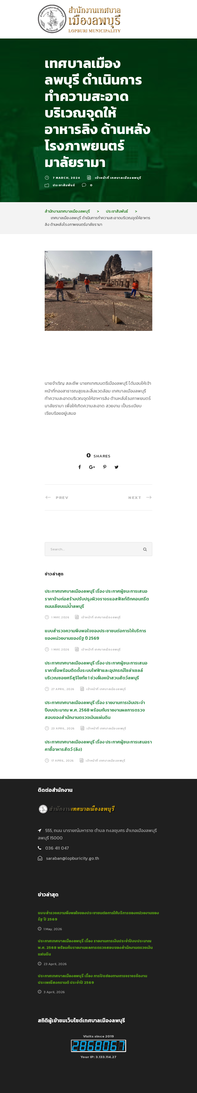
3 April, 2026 (54, 992)
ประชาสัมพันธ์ (64, 185)
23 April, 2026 (63, 728)
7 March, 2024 (66, 177)
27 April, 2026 (62, 688)
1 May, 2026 (60, 617)
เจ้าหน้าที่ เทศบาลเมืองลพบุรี (118, 177)
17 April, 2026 (62, 760)
